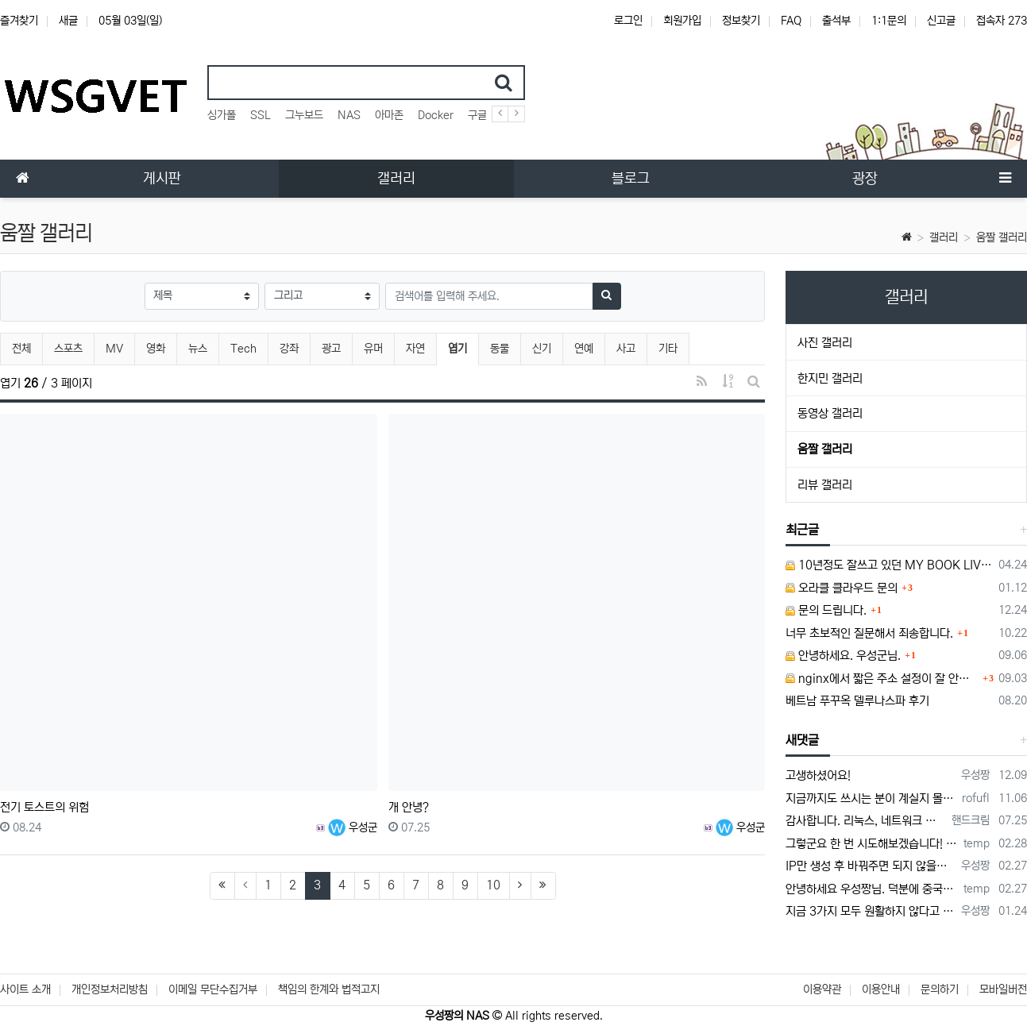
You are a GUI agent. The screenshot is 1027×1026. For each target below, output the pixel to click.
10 (493, 885)
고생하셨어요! (818, 775)
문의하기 (940, 989)
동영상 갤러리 (830, 413)
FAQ (791, 20)
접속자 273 (1001, 20)
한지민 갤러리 (830, 378)
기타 (668, 348)
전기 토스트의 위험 (44, 807)
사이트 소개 (25, 989)
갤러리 (943, 237)
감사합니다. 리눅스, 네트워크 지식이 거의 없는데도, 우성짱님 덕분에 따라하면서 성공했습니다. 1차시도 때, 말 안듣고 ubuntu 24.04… (866, 820)
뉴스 (197, 348)
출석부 (836, 20)
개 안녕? (408, 807)
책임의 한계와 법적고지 (329, 989)
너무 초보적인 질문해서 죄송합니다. (869, 633)
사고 (625, 348)
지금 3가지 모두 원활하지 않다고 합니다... (871, 911)
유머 (373, 348)
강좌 (289, 348)
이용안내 (881, 989)
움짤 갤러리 (1001, 237)
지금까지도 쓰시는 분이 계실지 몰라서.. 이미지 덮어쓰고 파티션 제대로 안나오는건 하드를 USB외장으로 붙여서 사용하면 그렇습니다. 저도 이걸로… (871, 798)
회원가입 (682, 20)
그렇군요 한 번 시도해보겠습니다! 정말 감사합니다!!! (872, 843)
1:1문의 (888, 20)
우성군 (352, 827)
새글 (68, 20)
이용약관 (822, 989)
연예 (583, 348)
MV (114, 348)
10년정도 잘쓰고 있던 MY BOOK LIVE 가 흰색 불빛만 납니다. (889, 565)
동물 (499, 348)
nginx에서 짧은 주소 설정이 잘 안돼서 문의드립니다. (882, 678)
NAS (349, 115)
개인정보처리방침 (109, 989)
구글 (477, 115)
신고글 (941, 20)
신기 (541, 348)
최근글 (802, 530)
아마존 (389, 115)
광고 (331, 348)
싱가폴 (221, 115)
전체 (21, 348)
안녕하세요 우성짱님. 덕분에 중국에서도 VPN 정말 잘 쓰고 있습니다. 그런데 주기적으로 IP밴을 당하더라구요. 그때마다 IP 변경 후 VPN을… (872, 889)
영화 (155, 348)
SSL (260, 115)
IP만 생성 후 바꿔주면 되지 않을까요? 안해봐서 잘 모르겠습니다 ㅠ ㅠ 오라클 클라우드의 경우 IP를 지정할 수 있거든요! (871, 866)
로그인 (628, 20)
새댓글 (802, 740)
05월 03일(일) (130, 20)
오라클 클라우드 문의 (842, 588)
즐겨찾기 (19, 20)
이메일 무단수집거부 (212, 989)
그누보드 (304, 115)
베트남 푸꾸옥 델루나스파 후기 (857, 701)
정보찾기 (741, 20)
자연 (415, 348)
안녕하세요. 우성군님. (843, 655)
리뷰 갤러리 (824, 485)
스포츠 (68, 348)
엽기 (463, 346)
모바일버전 (1003, 989)
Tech (243, 348)
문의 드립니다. (826, 610)
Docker (436, 115)
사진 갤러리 (824, 342)
